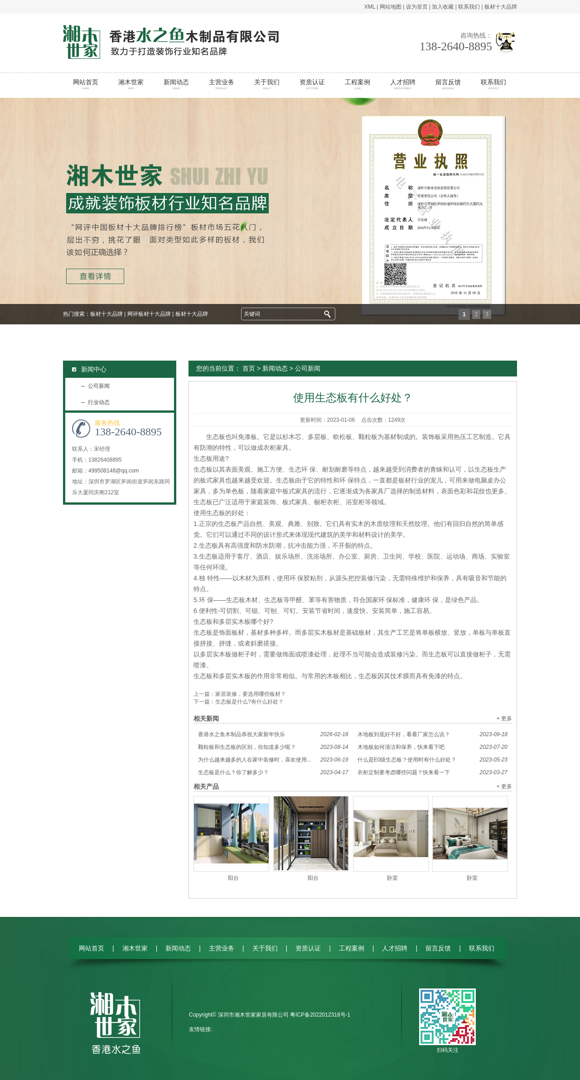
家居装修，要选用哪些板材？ (250, 694)
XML (369, 7)
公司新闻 (99, 386)
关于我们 (267, 84)
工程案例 (358, 84)
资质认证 (312, 84)
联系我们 (469, 7)
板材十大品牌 (500, 7)
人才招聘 (403, 84)
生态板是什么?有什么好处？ (249, 702)
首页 (248, 368)
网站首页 (86, 84)
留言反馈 (448, 84)
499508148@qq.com (113, 471)
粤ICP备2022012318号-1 (320, 1015)
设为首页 (417, 7)
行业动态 (99, 402)
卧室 (392, 878)
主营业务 (222, 84)
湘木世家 (131, 84)
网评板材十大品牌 (149, 314)
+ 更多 (504, 718)
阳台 (233, 878)
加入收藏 (443, 7)
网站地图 (390, 7)
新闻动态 (176, 84)
